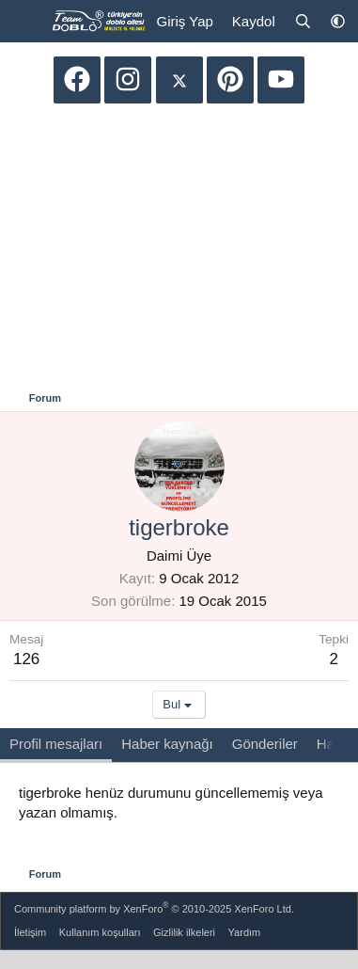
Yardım (244, 932)
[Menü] (26, 21)
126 (26, 659)
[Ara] (303, 21)
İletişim (30, 932)
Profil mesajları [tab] (55, 744)
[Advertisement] (179, 249)
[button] (337, 21)
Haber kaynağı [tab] (167, 744)
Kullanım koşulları (100, 932)
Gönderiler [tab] (265, 744)
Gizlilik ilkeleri (184, 932)
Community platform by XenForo (154, 907)
